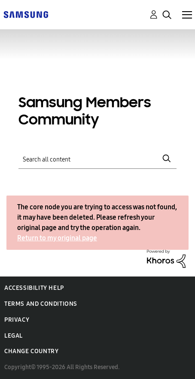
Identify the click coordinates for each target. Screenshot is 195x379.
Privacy (16, 319)
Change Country (31, 351)
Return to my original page (57, 238)
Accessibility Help (34, 288)
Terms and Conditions (40, 304)
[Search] (97, 159)
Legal (13, 335)
